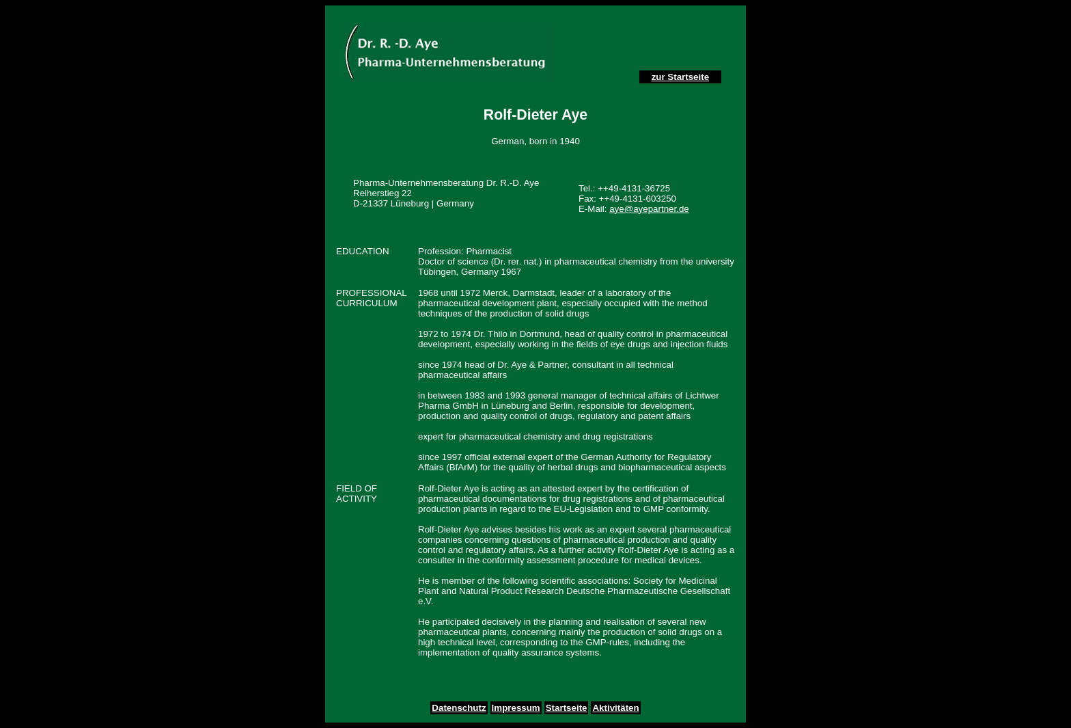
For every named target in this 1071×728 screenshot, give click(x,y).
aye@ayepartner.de (649, 209)
